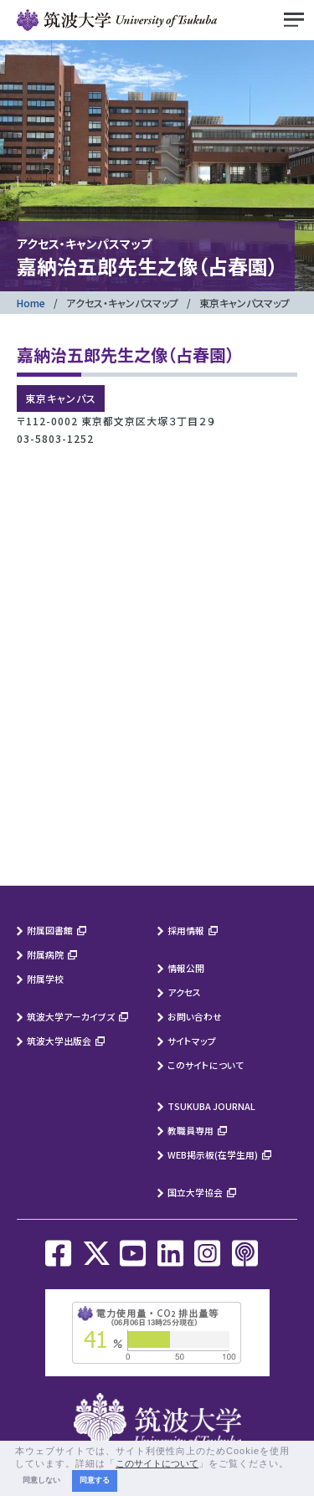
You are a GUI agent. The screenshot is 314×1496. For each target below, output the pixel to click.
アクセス (184, 992)
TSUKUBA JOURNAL (211, 1106)
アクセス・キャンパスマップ (122, 303)
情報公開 (185, 967)
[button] (294, 1464)
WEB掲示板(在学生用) (212, 1154)
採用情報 (185, 930)
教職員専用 (190, 1130)
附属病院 (45, 954)
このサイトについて (205, 1065)
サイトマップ (191, 1040)
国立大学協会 (195, 1192)
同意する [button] (95, 1480)
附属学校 (45, 978)
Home (31, 303)
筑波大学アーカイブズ (71, 1016)
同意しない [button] (41, 1480)
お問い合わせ (194, 1016)
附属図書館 (50, 930)
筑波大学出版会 (59, 1040)
